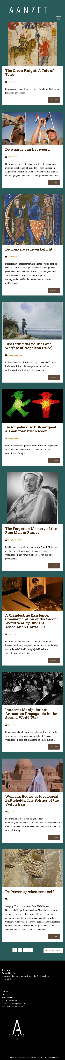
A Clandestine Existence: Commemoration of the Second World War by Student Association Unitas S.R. (32, 621)
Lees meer (54, 100)
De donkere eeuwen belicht (28, 249)
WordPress (54, 1057)
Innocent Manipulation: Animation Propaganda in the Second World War (31, 713)
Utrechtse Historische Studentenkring (34, 976)
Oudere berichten (53, 951)
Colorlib (39, 1057)
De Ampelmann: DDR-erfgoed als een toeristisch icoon (30, 429)
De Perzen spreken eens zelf (29, 891)
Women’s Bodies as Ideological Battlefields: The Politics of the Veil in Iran (32, 800)
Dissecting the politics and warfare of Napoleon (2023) (29, 346)
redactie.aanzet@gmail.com (13, 1003)
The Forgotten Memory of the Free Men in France (31, 530)
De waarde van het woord (27, 149)
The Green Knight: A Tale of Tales (29, 72)
